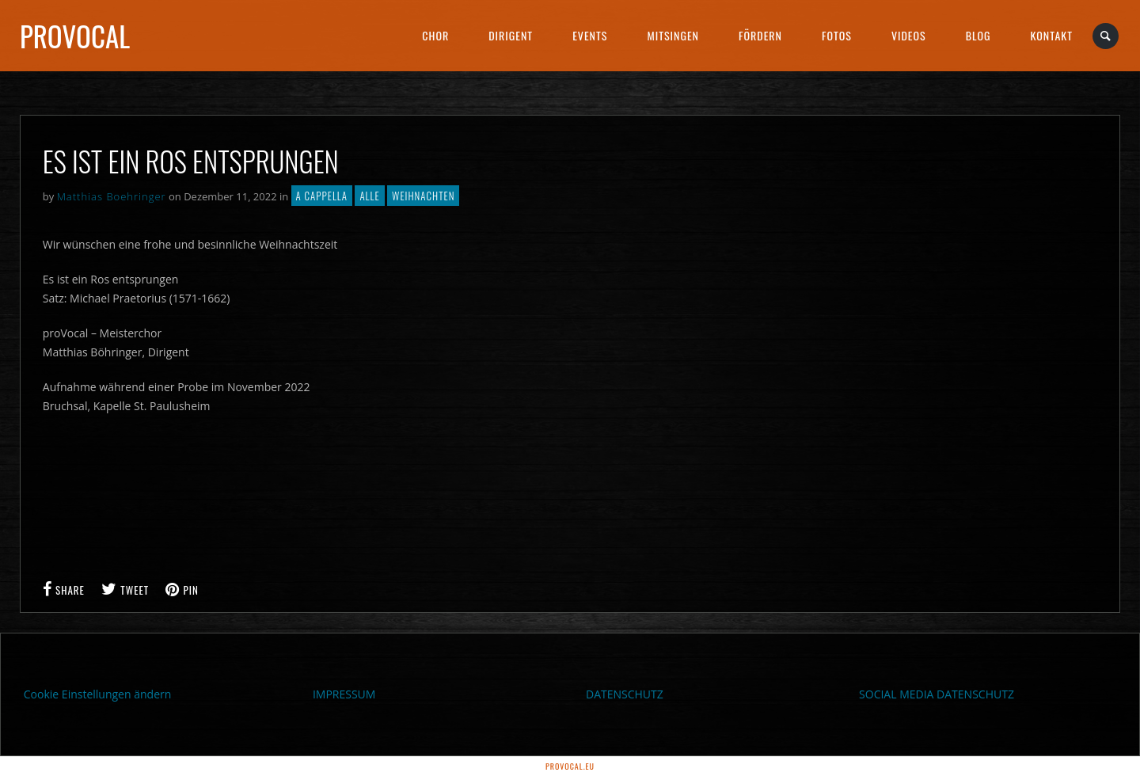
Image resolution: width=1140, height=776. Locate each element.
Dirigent (510, 35)
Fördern (760, 35)
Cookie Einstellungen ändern (98, 694)
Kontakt (1052, 35)
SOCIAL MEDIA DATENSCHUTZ (936, 694)
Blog (978, 35)
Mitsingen (673, 35)
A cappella (322, 196)
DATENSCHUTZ (624, 694)
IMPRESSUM (344, 694)
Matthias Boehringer (111, 196)
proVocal (75, 35)
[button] (35, 741)
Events (589, 35)
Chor (435, 35)
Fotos (837, 35)
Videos (908, 35)
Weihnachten (423, 196)
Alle (369, 196)
